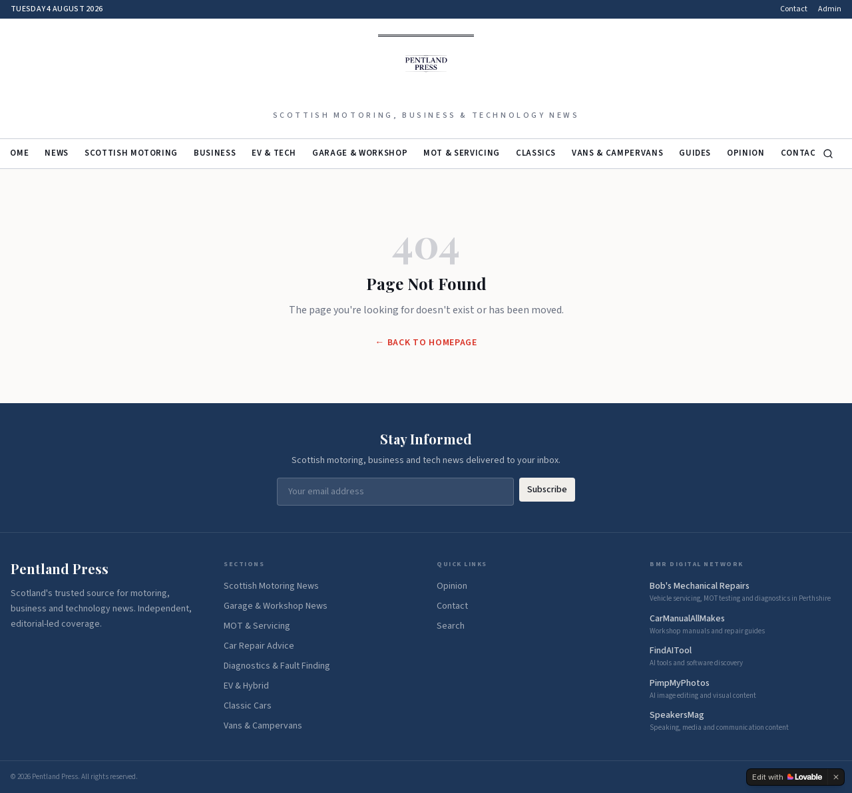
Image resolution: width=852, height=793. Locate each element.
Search (451, 626)
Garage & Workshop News (275, 606)
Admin (829, 9)
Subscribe (547, 489)
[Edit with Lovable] (787, 777)
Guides (695, 153)
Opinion (746, 153)
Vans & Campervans (617, 153)
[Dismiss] (836, 777)
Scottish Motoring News (271, 586)
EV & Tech (274, 153)
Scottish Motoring (131, 153)
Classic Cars (248, 706)
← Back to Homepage (426, 342)
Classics (536, 153)
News (57, 153)
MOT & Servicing (461, 153)
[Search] (828, 153)
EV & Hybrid (246, 686)
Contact (793, 9)
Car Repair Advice (259, 646)
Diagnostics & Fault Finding (277, 666)
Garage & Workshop (359, 153)
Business (215, 153)
